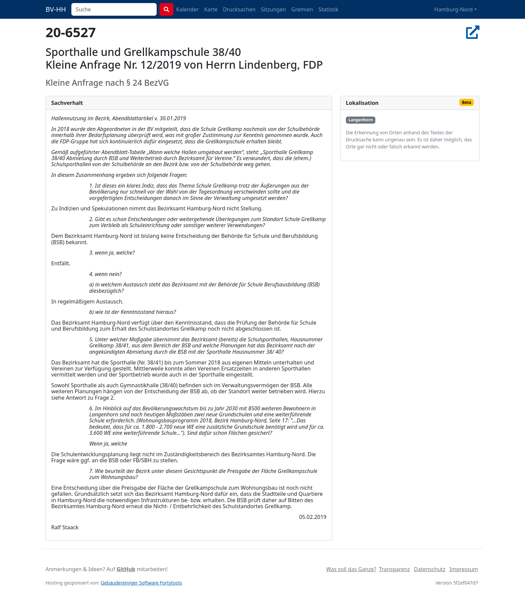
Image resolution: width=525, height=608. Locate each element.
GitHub (126, 569)
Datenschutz (429, 569)
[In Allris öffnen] (472, 32)
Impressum (463, 569)
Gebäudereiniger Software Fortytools (141, 583)
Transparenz (394, 569)
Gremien (302, 9)
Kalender (187, 9)
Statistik (328, 9)
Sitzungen (273, 9)
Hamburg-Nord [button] (453, 9)
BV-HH (56, 9)
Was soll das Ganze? (351, 569)
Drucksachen (239, 9)
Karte (211, 9)
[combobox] (114, 9)
